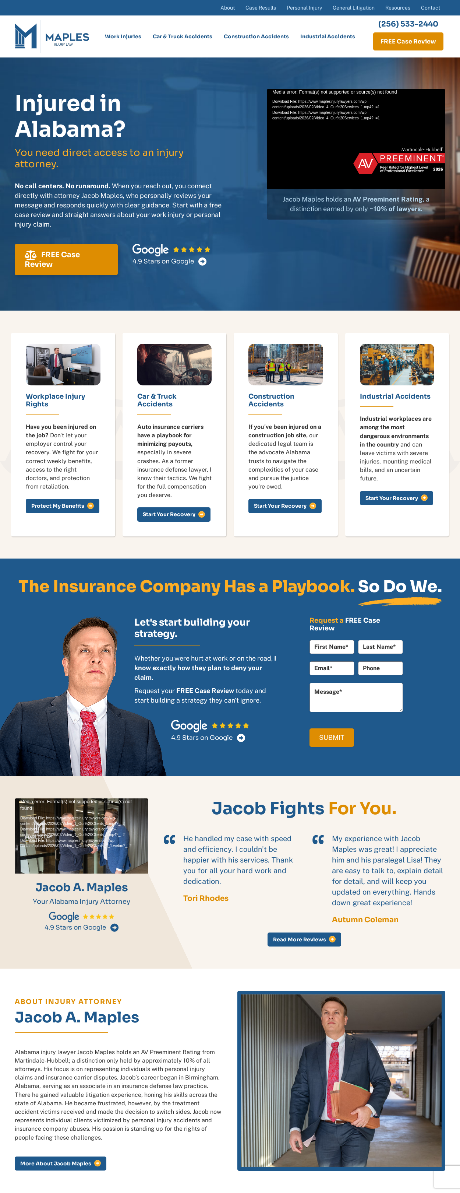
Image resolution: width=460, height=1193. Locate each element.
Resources (397, 8)
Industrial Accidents (327, 36)
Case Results (260, 8)
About (227, 8)
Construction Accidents (256, 36)
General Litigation (354, 8)
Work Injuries (123, 36)
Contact (430, 8)
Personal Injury (304, 8)
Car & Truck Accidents (182, 36)
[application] (356, 139)
